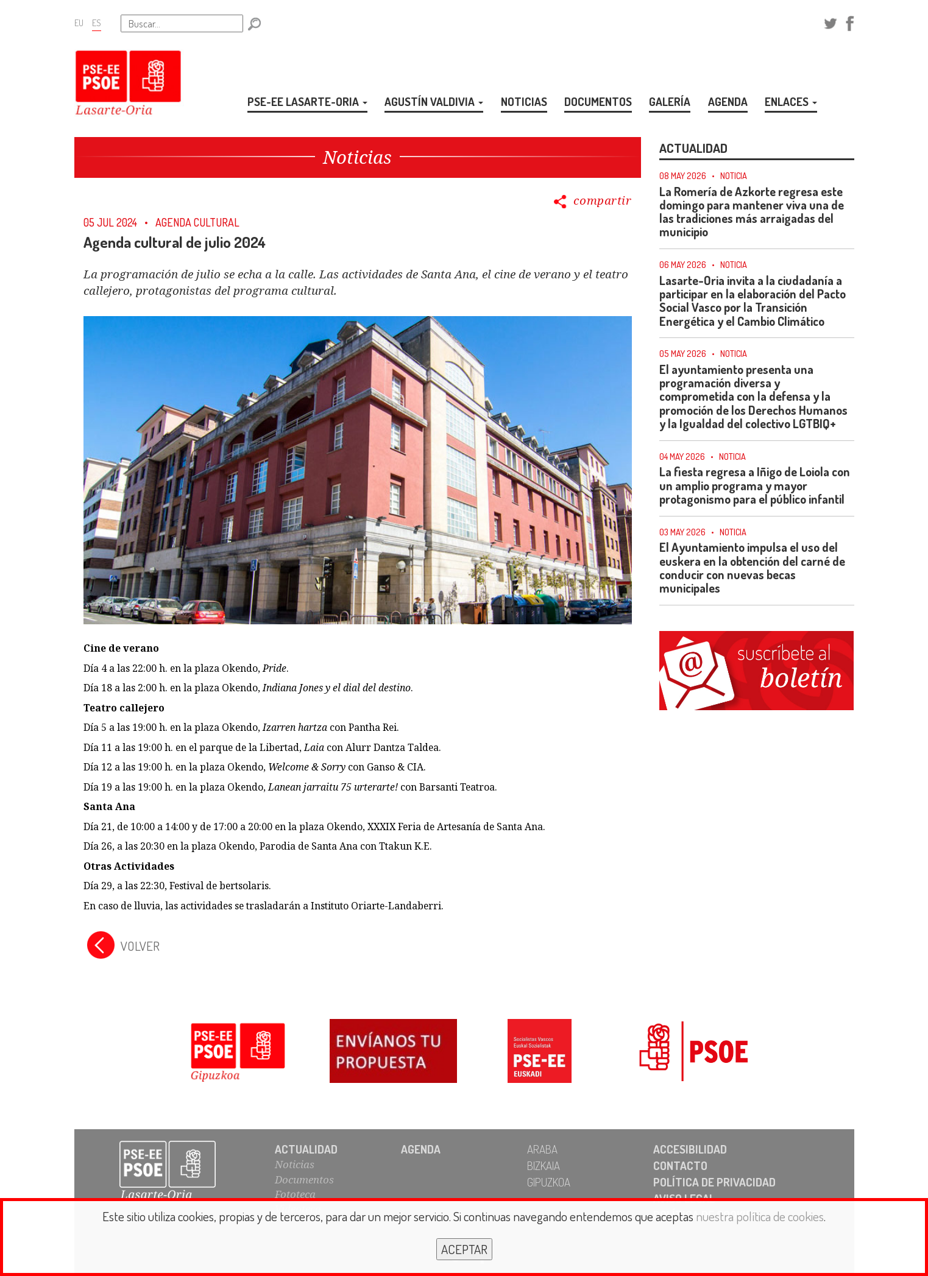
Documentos (304, 1179)
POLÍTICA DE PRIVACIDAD (714, 1182)
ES (96, 22)
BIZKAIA (543, 1165)
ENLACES (791, 101)
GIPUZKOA (548, 1182)
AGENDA (728, 101)
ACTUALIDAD (306, 1149)
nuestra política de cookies (760, 1216)
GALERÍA (669, 101)
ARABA (542, 1149)
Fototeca (295, 1194)
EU (78, 22)
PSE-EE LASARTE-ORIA (307, 101)
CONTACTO (680, 1165)
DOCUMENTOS (598, 101)
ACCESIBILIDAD (690, 1149)
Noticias (294, 1164)
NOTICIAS (524, 101)
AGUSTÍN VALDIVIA (433, 101)
